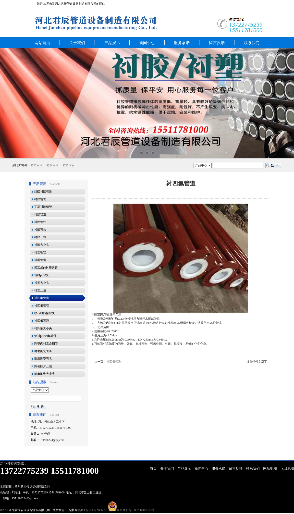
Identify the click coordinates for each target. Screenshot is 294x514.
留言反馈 (217, 43)
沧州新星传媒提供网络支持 (32, 486)
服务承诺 (182, 43)
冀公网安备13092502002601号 (136, 510)
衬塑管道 (36, 165)
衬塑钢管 (68, 165)
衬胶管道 (52, 165)
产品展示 (112, 43)
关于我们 (77, 43)
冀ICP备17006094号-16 (92, 510)
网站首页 (42, 43)
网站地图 (270, 468)
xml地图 (288, 468)
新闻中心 (147, 43)
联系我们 (251, 43)
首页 (153, 468)
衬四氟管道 (113, 361)
